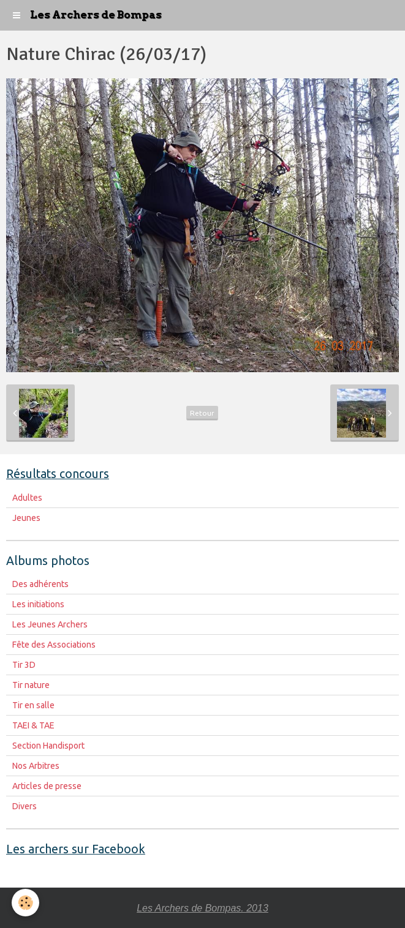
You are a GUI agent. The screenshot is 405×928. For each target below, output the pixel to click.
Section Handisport (48, 745)
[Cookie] (26, 902)
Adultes (27, 498)
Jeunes (26, 518)
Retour (202, 413)
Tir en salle (33, 705)
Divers (24, 806)
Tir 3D (24, 665)
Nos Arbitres (35, 766)
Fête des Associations (54, 644)
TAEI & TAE (33, 725)
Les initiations (38, 604)
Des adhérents (40, 584)
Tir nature (31, 685)
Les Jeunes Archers (50, 624)
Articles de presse (46, 786)
